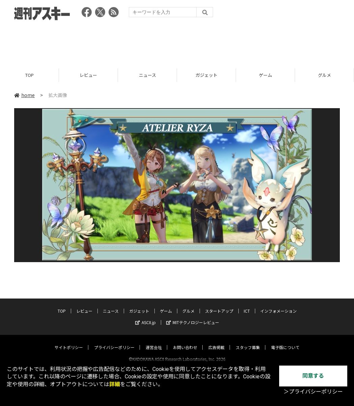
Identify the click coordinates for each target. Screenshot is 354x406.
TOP (29, 75)
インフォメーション (278, 305)
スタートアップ (219, 305)
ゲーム (265, 75)
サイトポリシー (69, 341)
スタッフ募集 (248, 341)
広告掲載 (216, 341)
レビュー (88, 75)
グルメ (324, 75)
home (24, 95)
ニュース (147, 75)
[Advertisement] (177, 42)
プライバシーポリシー (114, 341)
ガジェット (206, 75)
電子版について (285, 341)
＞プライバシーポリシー (313, 391)
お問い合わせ (185, 341)
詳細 (114, 384)
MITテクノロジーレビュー (192, 316)
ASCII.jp (145, 316)
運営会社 (154, 341)
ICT (247, 305)
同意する (313, 376)
